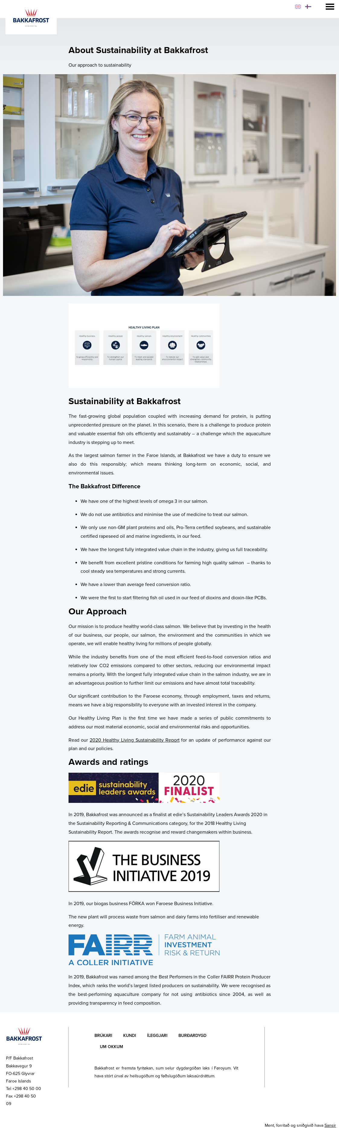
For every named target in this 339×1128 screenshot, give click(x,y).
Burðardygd (192, 1035)
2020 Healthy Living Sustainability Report (134, 740)
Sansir (330, 1125)
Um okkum (111, 1046)
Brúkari (103, 1035)
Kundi (129, 1035)
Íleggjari (157, 1035)
